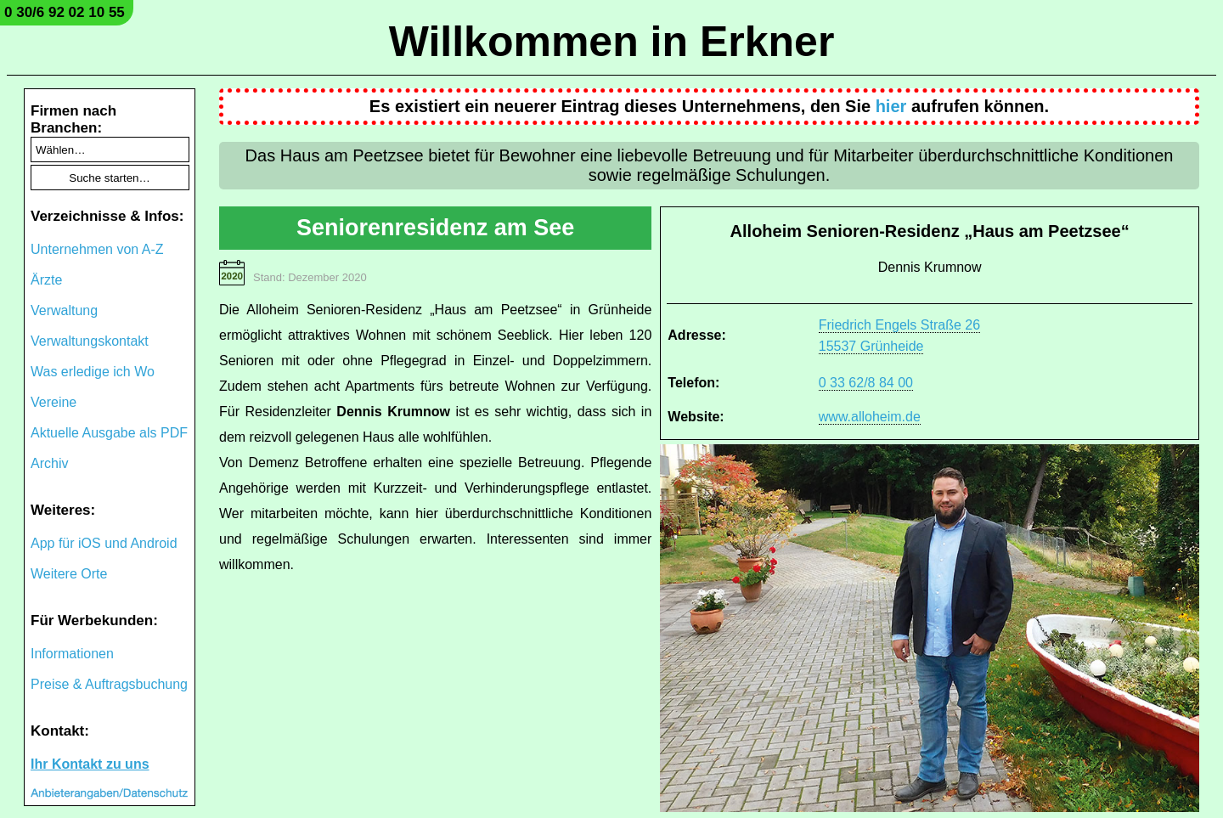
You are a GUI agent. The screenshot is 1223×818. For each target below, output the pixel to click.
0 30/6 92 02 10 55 (64, 12)
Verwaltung (64, 310)
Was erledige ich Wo (93, 371)
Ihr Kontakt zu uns (90, 764)
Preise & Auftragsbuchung (109, 684)
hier (891, 106)
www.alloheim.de (870, 416)
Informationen (72, 653)
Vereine (53, 402)
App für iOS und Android (104, 543)
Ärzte (46, 280)
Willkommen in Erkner (612, 41)
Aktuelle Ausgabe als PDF (109, 433)
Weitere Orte (69, 574)
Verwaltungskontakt (90, 341)
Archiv (49, 463)
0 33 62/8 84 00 (866, 382)
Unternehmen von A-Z (97, 249)
